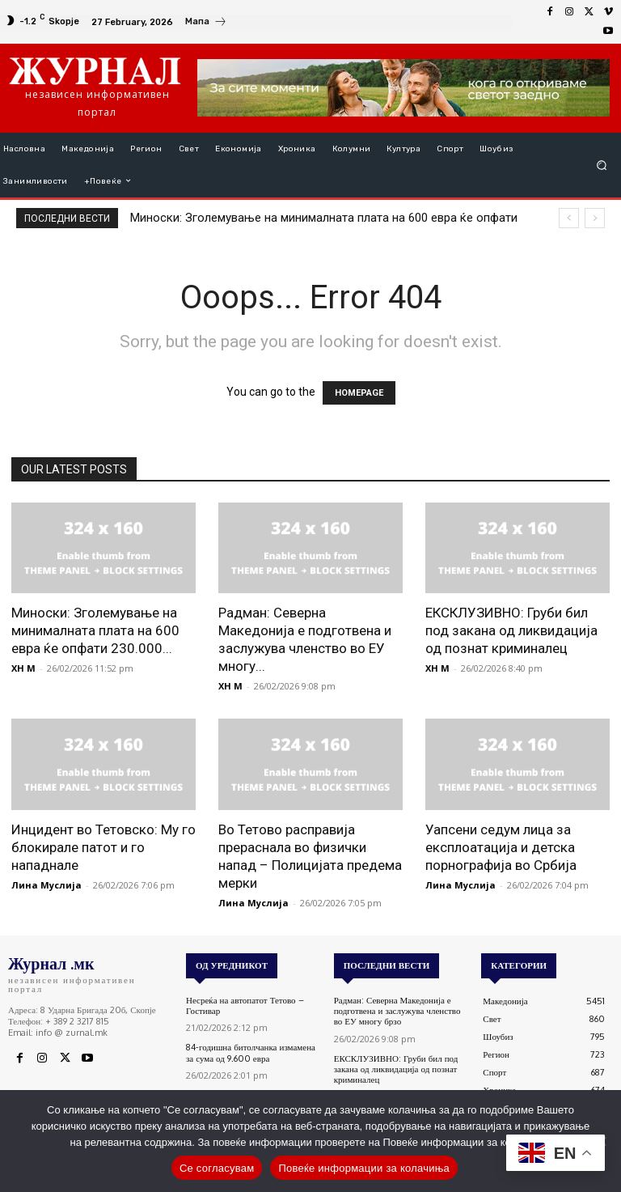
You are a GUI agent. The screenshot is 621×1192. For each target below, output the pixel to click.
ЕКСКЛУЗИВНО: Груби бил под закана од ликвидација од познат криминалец (511, 630)
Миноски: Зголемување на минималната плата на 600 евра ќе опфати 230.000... (95, 630)
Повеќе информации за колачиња (364, 1168)
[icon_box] (206, 23)
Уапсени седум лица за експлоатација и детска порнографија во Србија (501, 847)
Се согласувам (217, 1168)
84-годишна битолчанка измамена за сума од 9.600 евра (250, 1052)
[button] (602, 164)
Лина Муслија (46, 885)
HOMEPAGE (359, 393)
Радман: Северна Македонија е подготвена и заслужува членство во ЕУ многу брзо (397, 1011)
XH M (23, 668)
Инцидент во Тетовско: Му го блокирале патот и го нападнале (103, 847)
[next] (595, 218)
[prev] (569, 218)
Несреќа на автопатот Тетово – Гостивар (245, 1005)
